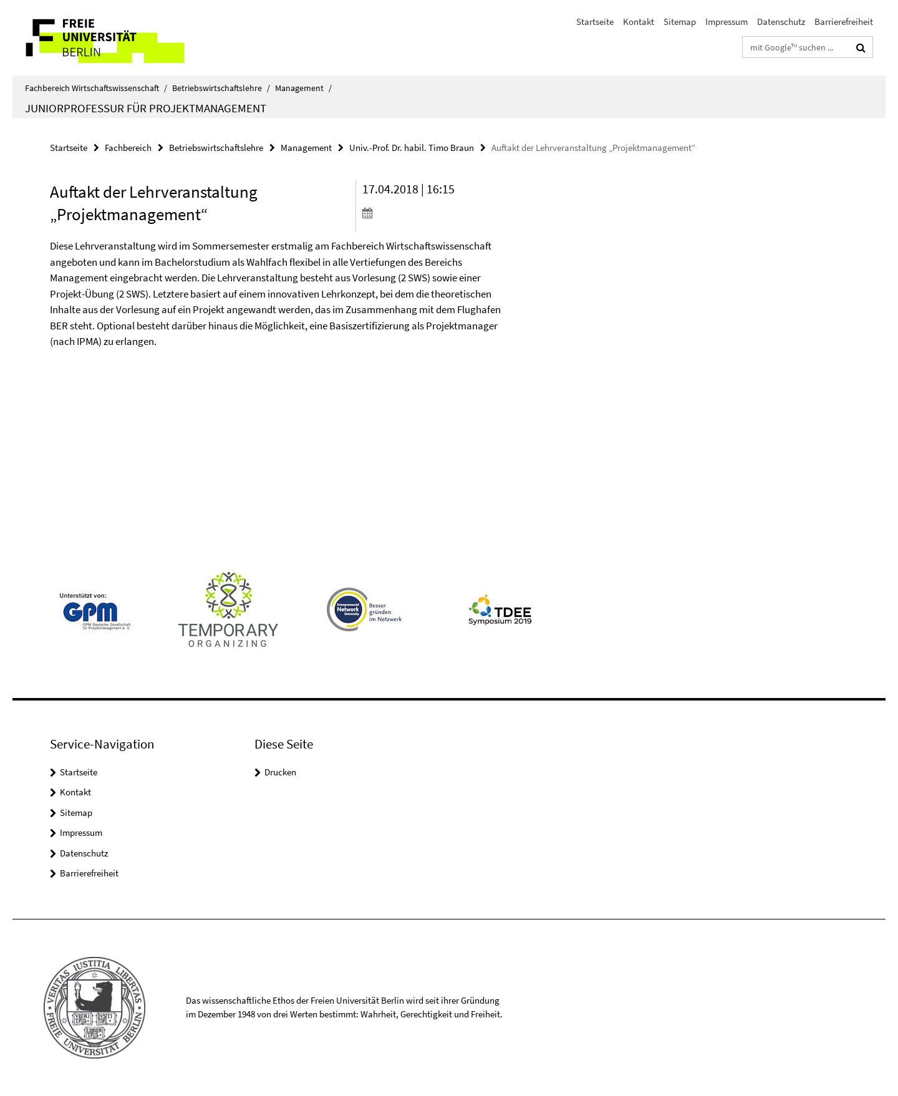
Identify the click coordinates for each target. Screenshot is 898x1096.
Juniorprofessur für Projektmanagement (145, 107)
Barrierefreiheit (843, 21)
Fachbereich (128, 147)
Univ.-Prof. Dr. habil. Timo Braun (411, 147)
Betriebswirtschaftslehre (221, 88)
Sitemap (680, 21)
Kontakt (638, 21)
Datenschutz (781, 21)
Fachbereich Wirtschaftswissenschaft (96, 88)
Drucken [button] (280, 772)
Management (303, 88)
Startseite (595, 21)
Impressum (726, 21)
